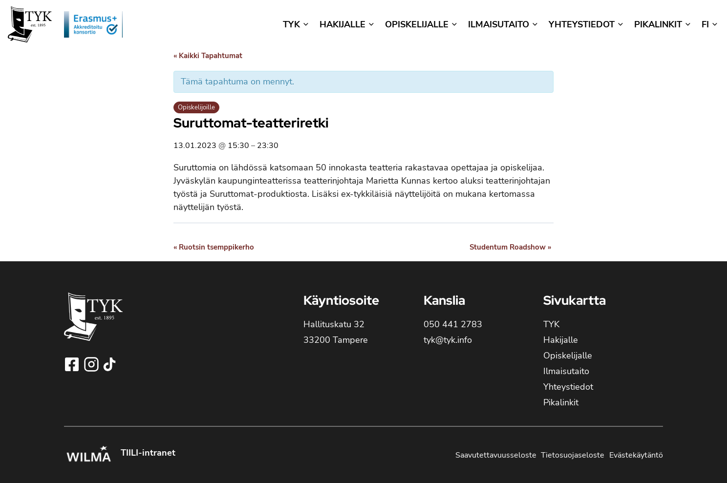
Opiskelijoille (196, 107)
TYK (551, 324)
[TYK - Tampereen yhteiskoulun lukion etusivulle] (93, 325)
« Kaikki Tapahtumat (207, 56)
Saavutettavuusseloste (495, 455)
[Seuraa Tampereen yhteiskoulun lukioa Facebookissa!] (73, 364)
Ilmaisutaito (566, 371)
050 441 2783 (453, 324)
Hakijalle (560, 340)
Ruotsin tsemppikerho (213, 247)
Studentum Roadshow (510, 247)
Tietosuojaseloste (572, 455)
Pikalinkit (560, 402)
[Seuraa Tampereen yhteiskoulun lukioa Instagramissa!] (92, 364)
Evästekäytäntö (636, 455)
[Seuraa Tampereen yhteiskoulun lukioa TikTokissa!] (109, 364)
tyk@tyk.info (448, 340)
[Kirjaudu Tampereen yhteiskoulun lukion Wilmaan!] (88, 455)
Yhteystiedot (568, 387)
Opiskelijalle (567, 355)
